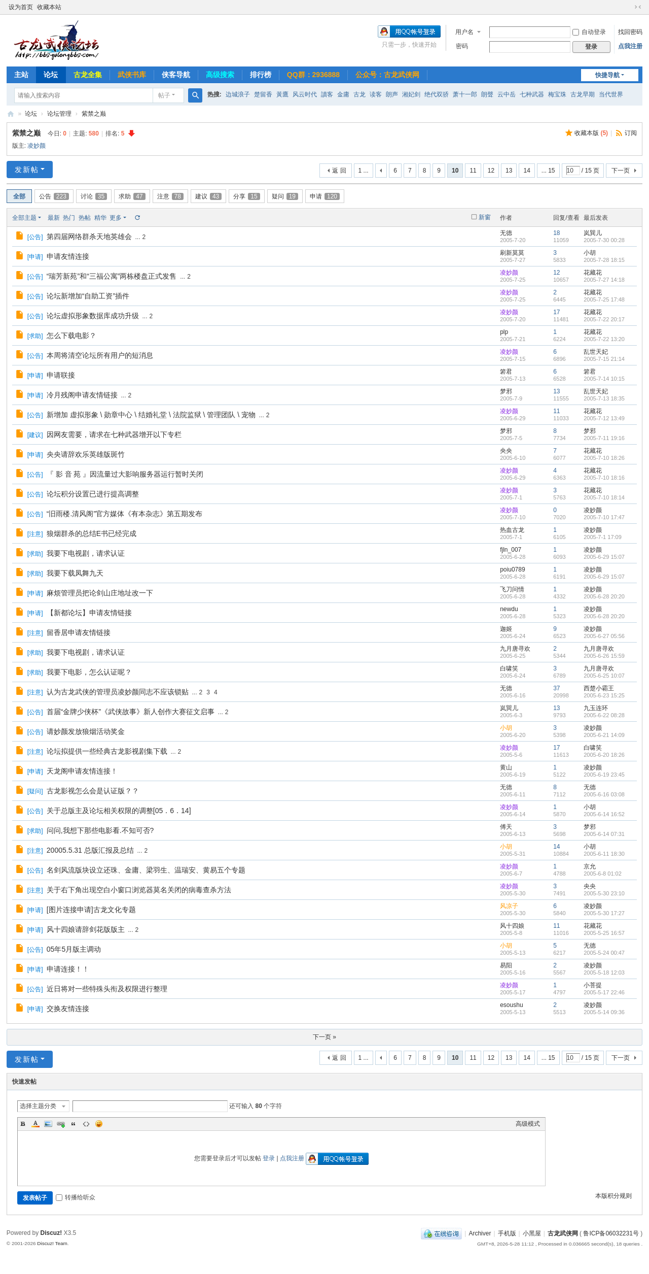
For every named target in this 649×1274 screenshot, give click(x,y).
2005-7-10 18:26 (604, 458)
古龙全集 (88, 75)
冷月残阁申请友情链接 (82, 395)
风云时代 (305, 94)
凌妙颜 (36, 145)
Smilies (99, 1124)
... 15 (548, 170)
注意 (170, 196)
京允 (590, 866)
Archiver (479, 1233)
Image (48, 1124)
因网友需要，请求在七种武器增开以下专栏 (114, 434)
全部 (19, 196)
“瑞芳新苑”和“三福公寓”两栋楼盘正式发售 (112, 276)
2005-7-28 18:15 (604, 260)
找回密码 (630, 32)
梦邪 (506, 391)
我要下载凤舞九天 (75, 573)
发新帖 (27, 169)
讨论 (94, 196)
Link (61, 1124)
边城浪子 (238, 94)
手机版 (507, 1233)
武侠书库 (132, 75)
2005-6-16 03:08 (604, 794)
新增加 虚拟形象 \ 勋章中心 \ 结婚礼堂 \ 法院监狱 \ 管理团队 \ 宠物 (151, 415)
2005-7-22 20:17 (604, 319)
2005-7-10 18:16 (604, 478)
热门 (69, 217)
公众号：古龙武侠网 (387, 75)
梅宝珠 (557, 94)
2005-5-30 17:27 (604, 913)
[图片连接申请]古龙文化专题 (91, 910)
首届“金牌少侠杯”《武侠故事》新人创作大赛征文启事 (130, 712)
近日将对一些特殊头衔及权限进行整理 (107, 989)
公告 (54, 196)
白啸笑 (509, 668)
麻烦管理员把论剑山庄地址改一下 (100, 593)
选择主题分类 (38, 1106)
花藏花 (593, 272)
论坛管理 (59, 113)
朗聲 (487, 94)
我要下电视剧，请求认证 (86, 553)
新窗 (485, 217)
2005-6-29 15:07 (604, 557)
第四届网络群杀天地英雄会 (89, 236)
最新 (54, 217)
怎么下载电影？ (71, 335)
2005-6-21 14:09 (604, 735)
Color (35, 1124)
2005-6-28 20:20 (604, 596)
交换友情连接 (68, 1008)
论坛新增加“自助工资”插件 (88, 296)
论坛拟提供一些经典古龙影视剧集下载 (107, 751)
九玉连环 (596, 708)
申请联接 (61, 375)
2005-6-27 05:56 (604, 636)
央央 (506, 450)
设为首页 (21, 7)
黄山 (506, 767)
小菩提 (593, 985)
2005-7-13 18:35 (604, 398)
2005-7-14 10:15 (604, 379)
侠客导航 (176, 75)
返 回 (339, 170)
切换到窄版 (637, 7)
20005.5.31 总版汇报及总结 (90, 850)
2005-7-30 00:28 (604, 240)
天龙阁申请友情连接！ (82, 771)
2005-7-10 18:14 (604, 497)
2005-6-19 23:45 (604, 775)
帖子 (164, 95)
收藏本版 (591, 133)
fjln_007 (510, 549)
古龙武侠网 (563, 1233)
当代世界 (611, 94)
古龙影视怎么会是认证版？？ (93, 791)
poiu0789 (512, 569)
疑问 (285, 196)
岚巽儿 (593, 233)
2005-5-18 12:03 (604, 972)
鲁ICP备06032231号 (610, 1233)
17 (556, 312)
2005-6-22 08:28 (604, 715)
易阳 (506, 965)
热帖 (85, 217)
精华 (100, 217)
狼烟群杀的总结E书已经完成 (91, 533)
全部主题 (24, 217)
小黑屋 (532, 1233)
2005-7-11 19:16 (604, 438)
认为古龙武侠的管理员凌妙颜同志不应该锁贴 (118, 692)
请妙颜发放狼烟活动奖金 (86, 731)
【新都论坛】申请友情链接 (89, 613)
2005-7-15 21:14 (604, 359)
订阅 (631, 133)
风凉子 (509, 906)
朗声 (392, 94)
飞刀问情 (512, 589)
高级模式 (528, 1123)
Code (86, 1124)
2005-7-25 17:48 (604, 299)
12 (491, 170)
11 (473, 170)
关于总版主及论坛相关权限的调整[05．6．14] (119, 811)
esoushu (511, 1005)
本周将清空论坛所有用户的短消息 (100, 355)
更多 (116, 217)
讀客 (327, 94)
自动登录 (589, 32)
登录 (269, 1158)
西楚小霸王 (599, 688)
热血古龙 (512, 529)
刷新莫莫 (512, 252)
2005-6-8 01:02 (603, 873)
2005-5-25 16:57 (604, 933)
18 (556, 233)
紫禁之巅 (94, 113)
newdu (509, 609)
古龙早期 (582, 94)
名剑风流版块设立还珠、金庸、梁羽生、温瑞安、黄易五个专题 (146, 870)
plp (504, 332)
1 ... (363, 170)
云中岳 (506, 94)
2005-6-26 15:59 (604, 656)
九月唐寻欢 (515, 648)
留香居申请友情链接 (79, 632)
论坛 (51, 75)
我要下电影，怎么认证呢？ (89, 672)
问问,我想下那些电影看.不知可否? (100, 830)
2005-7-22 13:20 (604, 339)
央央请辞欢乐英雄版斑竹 (86, 454)
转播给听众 (75, 1197)
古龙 (359, 94)
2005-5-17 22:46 (604, 992)
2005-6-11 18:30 (604, 854)
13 (509, 170)
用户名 (464, 32)
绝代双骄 (436, 94)
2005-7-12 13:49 (604, 418)
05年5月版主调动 (74, 949)
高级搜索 (220, 75)
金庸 (343, 94)
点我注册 (630, 46)
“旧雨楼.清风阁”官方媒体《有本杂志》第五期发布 (124, 514)
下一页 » (324, 1037)
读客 (376, 94)
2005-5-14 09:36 (604, 1012)
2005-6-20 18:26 (604, 755)
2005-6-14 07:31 (604, 834)
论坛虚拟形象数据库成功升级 (93, 316)
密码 (462, 46)
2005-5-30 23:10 (604, 893)
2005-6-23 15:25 (604, 695)
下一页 (620, 170)
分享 (246, 196)
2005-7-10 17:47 (604, 517)
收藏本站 (49, 7)
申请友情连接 (68, 256)
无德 (506, 233)
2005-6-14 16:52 (604, 814)
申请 (325, 196)
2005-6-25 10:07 (604, 676)
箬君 (506, 371)
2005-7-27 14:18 (604, 280)
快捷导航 (607, 75)
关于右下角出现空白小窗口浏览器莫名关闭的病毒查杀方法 (139, 890)
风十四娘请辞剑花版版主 (86, 929)
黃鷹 (282, 94)
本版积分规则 (613, 1195)
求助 (132, 196)
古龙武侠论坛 (11, 114)
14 (526, 170)
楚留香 (263, 94)
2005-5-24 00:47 (604, 953)
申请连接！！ (68, 969)
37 (556, 688)
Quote (73, 1124)
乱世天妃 (596, 351)
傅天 (506, 826)
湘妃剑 (411, 94)
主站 (21, 75)
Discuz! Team (52, 1243)
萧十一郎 (465, 94)
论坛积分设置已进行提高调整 (93, 494)
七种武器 (532, 94)
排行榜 (260, 75)
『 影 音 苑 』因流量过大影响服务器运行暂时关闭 (125, 474)
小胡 (590, 252)
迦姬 (506, 628)
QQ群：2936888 (313, 75)
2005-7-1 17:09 (603, 537)
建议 (208, 196)
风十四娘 (512, 925)
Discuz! (51, 1232)
